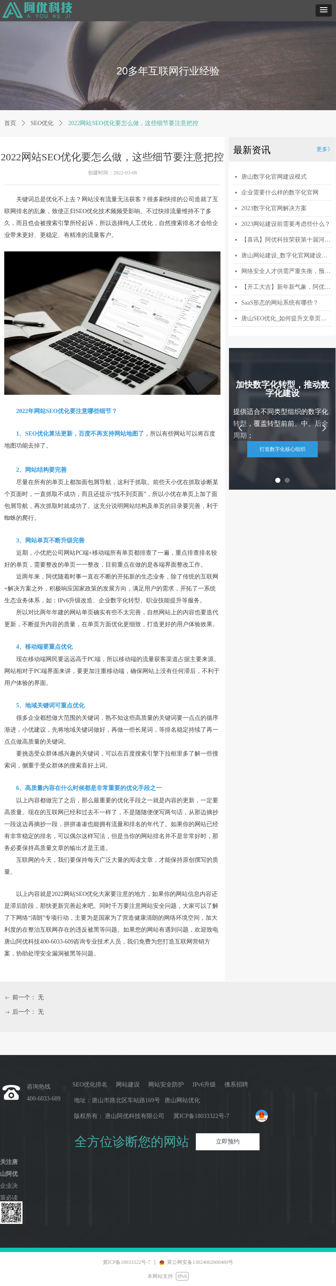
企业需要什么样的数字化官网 (280, 192)
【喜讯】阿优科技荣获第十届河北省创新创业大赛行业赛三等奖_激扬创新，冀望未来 (286, 240)
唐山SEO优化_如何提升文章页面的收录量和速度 (286, 318)
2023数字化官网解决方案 (274, 208)
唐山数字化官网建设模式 (274, 177)
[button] (324, 10)
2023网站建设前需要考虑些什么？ (285, 224)
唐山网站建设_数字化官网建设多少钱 (286, 255)
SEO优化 (42, 123)
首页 (10, 123)
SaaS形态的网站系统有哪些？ (280, 302)
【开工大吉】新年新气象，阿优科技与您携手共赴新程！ (286, 287)
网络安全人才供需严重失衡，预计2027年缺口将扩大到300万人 (286, 271)
